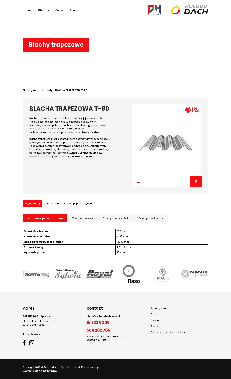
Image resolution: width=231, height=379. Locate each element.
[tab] (45, 218)
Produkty (47, 90)
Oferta (154, 314)
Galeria (155, 320)
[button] (138, 182)
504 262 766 (98, 330)
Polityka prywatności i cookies (168, 332)
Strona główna (31, 90)
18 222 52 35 (98, 322)
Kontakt (155, 326)
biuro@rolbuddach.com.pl (103, 316)
